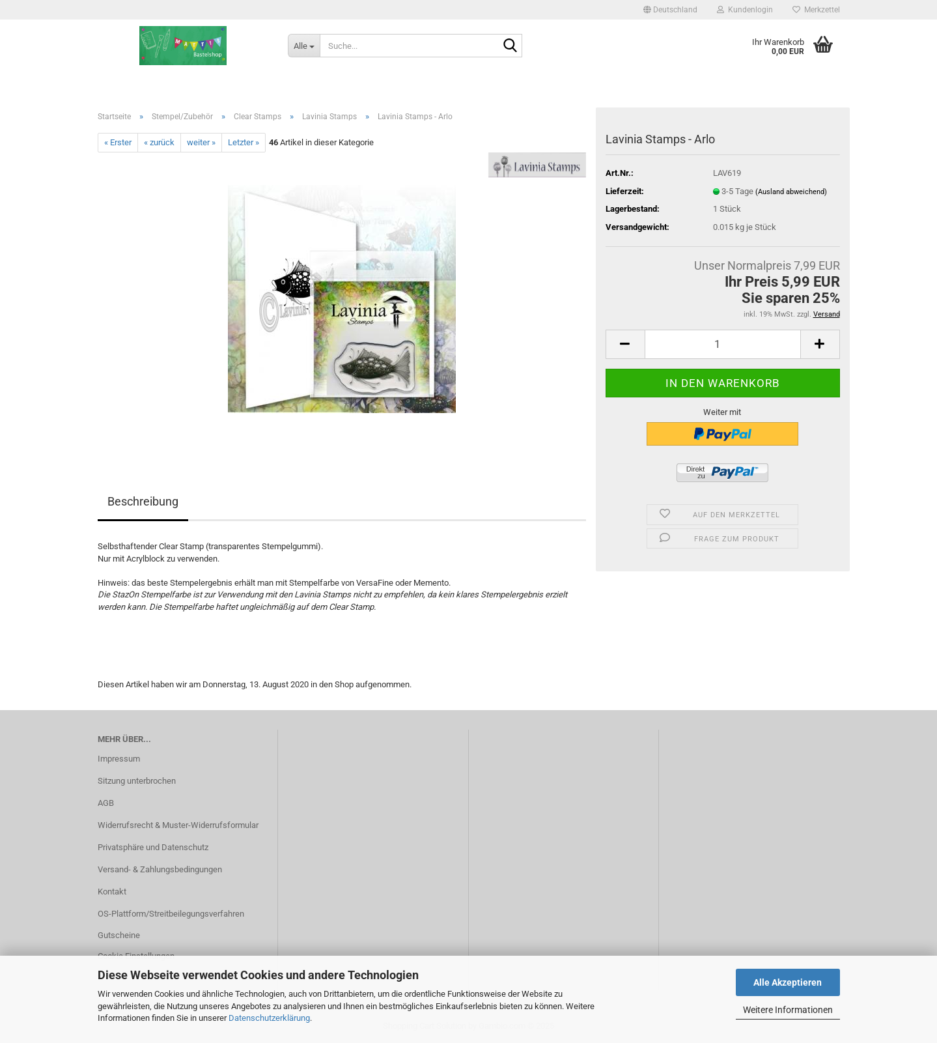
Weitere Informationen (788, 1010)
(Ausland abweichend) (791, 192)
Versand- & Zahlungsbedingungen (160, 869)
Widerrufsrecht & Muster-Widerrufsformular (178, 825)
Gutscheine (119, 935)
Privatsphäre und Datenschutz (153, 847)
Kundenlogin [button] (745, 9)
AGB (106, 803)
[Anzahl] (723, 344)
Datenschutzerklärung (269, 1018)
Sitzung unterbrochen (137, 781)
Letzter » (243, 142)
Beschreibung (142, 501)
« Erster (118, 142)
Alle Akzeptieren (787, 982)
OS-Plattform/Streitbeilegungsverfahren (171, 914)
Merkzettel (816, 9)
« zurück (159, 142)
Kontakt (112, 891)
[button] (670, 10)
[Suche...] (304, 45)
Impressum (119, 759)
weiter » (201, 142)
